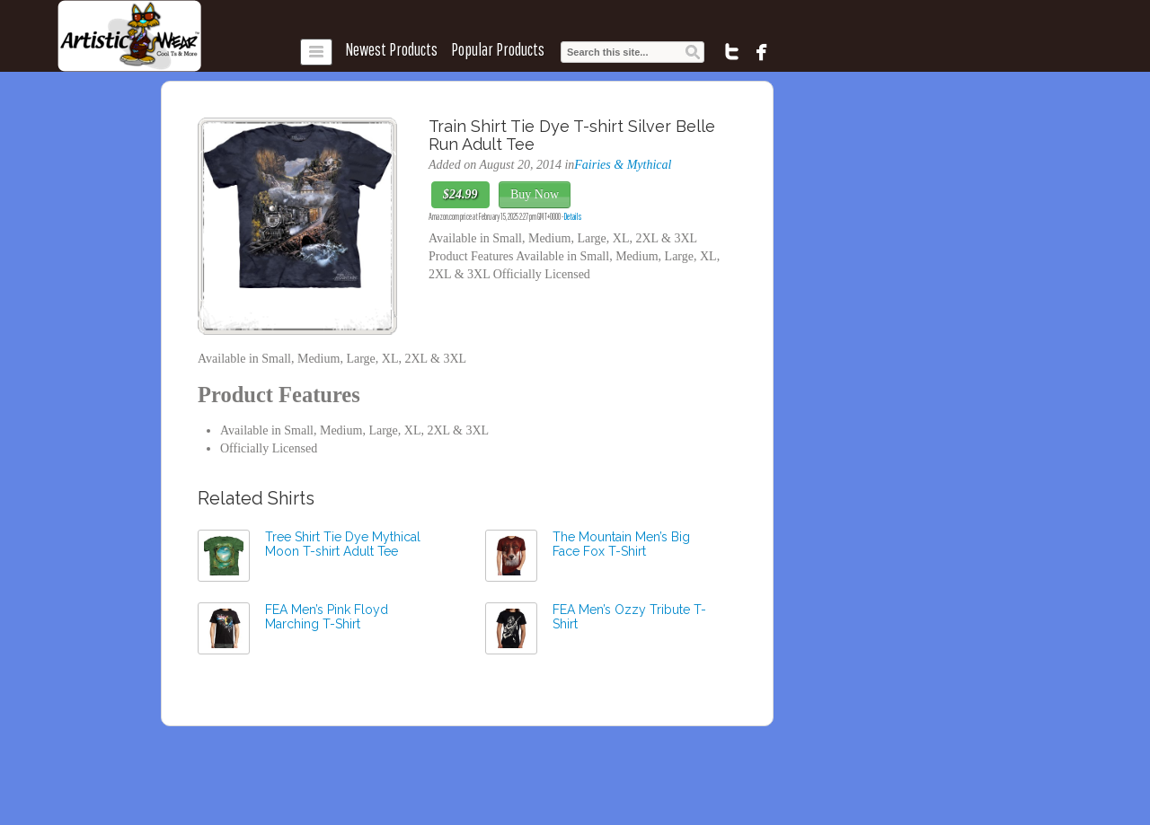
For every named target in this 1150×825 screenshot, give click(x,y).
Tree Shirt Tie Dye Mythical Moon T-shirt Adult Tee (342, 544)
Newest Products (391, 49)
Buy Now (534, 194)
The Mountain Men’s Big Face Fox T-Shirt (621, 544)
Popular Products (497, 49)
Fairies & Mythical (622, 164)
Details (572, 216)
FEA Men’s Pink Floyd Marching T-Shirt (326, 616)
